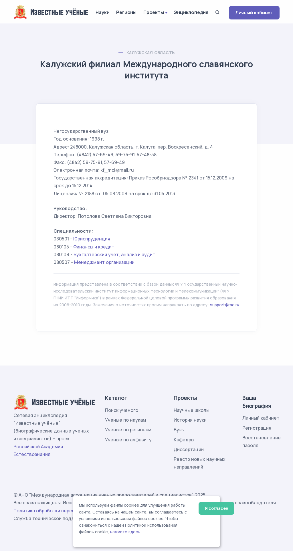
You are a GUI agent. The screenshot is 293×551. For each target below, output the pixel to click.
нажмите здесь (125, 531)
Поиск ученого (121, 410)
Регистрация (256, 428)
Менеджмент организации (104, 262)
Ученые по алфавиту (128, 440)
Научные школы (191, 410)
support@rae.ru (224, 304)
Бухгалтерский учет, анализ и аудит (114, 254)
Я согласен (216, 508)
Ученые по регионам (128, 429)
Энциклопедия (191, 12)
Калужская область (150, 52)
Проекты (153, 12)
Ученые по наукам (125, 420)
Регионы (126, 12)
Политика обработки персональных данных (62, 510)
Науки (102, 12)
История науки (190, 420)
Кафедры (184, 440)
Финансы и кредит (93, 247)
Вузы (179, 429)
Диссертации (189, 449)
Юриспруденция (91, 239)
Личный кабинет (254, 12)
